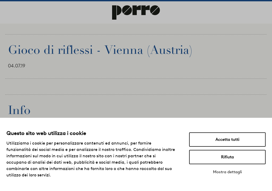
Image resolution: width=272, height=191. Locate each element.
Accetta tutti (227, 139)
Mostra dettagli (227, 172)
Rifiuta (227, 157)
